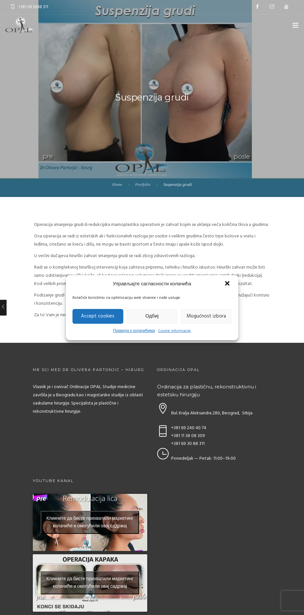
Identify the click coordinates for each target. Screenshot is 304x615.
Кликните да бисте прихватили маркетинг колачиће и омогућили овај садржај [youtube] (89, 522)
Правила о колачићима (134, 331)
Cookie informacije (174, 331)
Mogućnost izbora (206, 316)
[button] (228, 284)
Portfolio (143, 184)
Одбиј (151, 316)
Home (117, 184)
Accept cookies (97, 316)
